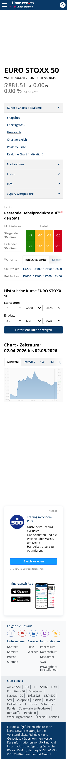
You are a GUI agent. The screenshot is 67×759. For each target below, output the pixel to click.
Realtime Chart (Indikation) (25, 154)
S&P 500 (49, 696)
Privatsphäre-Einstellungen (49, 668)
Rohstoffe (13, 713)
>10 (39, 235)
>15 (48, 235)
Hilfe (31, 647)
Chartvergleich (17, 140)
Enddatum (11, 315)
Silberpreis (48, 704)
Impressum (47, 647)
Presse (11, 657)
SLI (34, 687)
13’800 (57, 269)
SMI (9, 700)
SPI (27, 687)
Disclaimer (47, 657)
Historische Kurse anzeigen (33, 330)
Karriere (12, 652)
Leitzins (54, 717)
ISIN (31, 78)
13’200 (27, 269)
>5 (30, 235)
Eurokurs (31, 704)
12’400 (57, 276)
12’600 (47, 276)
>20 (57, 235)
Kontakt (12, 647)
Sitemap (12, 662)
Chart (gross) (15, 125)
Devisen (50, 700)
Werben (33, 652)
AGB (43, 662)
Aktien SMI (14, 687)
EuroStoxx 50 (16, 691)
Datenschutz (48, 652)
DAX (54, 687)
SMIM (44, 687)
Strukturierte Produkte (34, 708)
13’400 (37, 269)
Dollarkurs (14, 704)
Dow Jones (36, 691)
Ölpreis (40, 717)
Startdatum (12, 303)
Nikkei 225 (33, 696)
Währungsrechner (19, 717)
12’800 (37, 276)
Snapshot (13, 118)
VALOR (9, 78)
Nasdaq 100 (15, 696)
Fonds (11, 708)
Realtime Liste (16, 147)
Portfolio (30, 713)
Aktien (37, 700)
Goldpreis (22, 700)
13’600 (47, 269)
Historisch (14, 132)
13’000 (27, 276)
